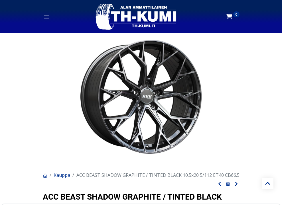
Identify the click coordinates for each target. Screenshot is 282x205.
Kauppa (62, 175)
